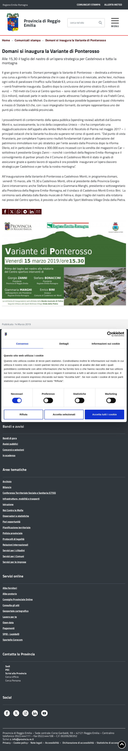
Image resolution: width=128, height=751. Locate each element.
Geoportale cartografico (15, 611)
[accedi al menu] (115, 22)
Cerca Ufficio (12, 676)
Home (6, 40)
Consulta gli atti (11, 605)
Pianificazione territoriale (16, 527)
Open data (8, 622)
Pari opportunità (11, 522)
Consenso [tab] (22, 343)
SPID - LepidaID (11, 634)
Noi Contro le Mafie (13, 510)
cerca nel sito (77, 22)
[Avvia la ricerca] (100, 23)
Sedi (7, 666)
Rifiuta (23, 414)
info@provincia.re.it (23, 739)
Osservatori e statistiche (16, 516)
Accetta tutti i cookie (104, 414)
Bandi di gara (10, 438)
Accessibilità (52, 743)
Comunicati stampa (27, 40)
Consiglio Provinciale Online (18, 599)
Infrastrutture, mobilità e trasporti (21, 499)
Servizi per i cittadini (14, 550)
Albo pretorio (10, 594)
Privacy (6, 743)
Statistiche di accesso (108, 743)
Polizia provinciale (12, 533)
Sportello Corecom (13, 640)
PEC (7, 669)
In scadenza (9, 455)
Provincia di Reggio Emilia (42, 23)
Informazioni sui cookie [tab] (106, 343)
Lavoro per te (10, 617)
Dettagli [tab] (64, 343)
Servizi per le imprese (14, 562)
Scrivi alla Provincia (15, 673)
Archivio (7, 481)
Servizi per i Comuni (13, 556)
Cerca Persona (13, 680)
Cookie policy (21, 743)
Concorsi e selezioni (13, 450)
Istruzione (8, 504)
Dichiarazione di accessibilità (78, 743)
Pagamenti (8, 628)
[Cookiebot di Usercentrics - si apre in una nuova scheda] (109, 334)
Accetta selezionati (64, 414)
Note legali (36, 743)
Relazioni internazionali (15, 545)
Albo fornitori (10, 588)
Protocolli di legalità (13, 539)
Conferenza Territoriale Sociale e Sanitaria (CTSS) (29, 493)
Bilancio (7, 487)
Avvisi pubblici (10, 444)
